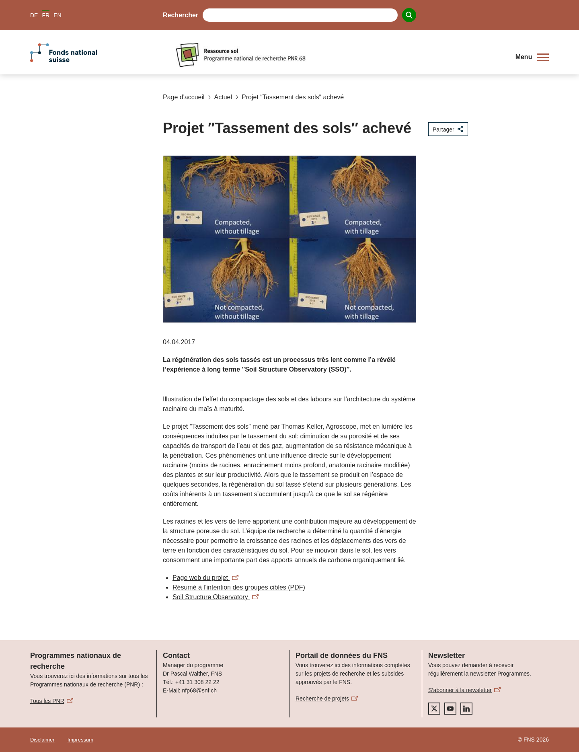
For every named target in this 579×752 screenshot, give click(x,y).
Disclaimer (42, 740)
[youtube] (450, 709)
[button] (532, 57)
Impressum (80, 740)
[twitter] (434, 709)
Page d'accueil (184, 97)
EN (57, 15)
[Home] (339, 55)
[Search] (409, 15)
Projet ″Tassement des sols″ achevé (289, 97)
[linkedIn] (466, 709)
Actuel (220, 97)
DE (34, 15)
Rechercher (180, 15)
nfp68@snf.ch (199, 690)
